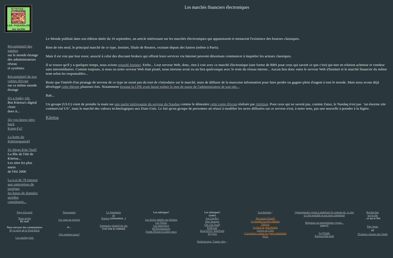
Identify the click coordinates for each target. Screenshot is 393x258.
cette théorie (71, 87)
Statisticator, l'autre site (211, 241)
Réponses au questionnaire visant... (324, 222)
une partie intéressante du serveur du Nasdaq (147, 104)
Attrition (261, 104)
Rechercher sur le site (373, 214)
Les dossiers (264, 212)
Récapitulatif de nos (22, 76)
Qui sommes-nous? (69, 234)
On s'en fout (211, 224)
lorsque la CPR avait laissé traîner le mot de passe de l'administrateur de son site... (179, 87)
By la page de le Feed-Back (25, 230)
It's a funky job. (19, 98)
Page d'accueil (24, 212)
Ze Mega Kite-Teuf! (22, 150)
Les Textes (161, 222)
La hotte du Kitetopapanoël (19, 139)
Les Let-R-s (212, 218)
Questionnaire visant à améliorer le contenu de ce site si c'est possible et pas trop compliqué (324, 214)
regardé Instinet (129, 65)
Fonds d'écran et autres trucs (161, 231)
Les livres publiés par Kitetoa (161, 219)
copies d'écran (18, 81)
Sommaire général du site (113, 225)
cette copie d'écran (223, 104)
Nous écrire (24, 218)
